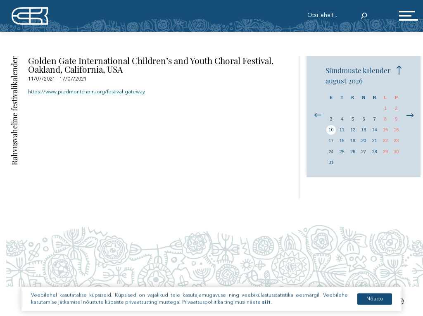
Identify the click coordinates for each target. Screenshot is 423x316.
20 (363, 140)
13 (363, 129)
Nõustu (374, 305)
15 (385, 129)
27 (363, 151)
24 (331, 151)
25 (342, 151)
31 (331, 162)
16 (396, 129)
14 (374, 129)
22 (385, 140)
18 (342, 140)
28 (374, 151)
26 (352, 151)
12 (352, 129)
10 (331, 129)
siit (266, 308)
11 (342, 129)
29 (385, 151)
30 (396, 151)
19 (352, 140)
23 (396, 140)
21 (374, 140)
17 (331, 140)
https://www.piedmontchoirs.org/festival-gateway (86, 92)
